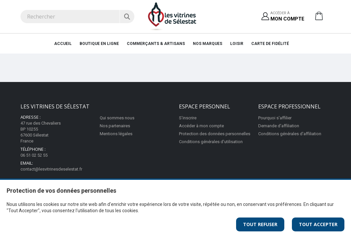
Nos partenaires (115, 125)
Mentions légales (116, 133)
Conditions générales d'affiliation (289, 133)
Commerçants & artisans (156, 43)
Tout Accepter (318, 224)
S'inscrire (187, 117)
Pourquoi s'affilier (275, 117)
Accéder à (287, 16)
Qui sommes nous (117, 117)
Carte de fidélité (270, 43)
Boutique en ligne (99, 43)
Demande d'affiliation (278, 125)
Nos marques (207, 43)
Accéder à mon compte (201, 125)
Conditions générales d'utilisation (211, 141)
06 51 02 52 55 (34, 155)
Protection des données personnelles (214, 133)
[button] (319, 18)
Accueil (63, 43)
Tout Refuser (260, 224)
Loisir (236, 43)
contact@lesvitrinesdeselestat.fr (51, 169)
